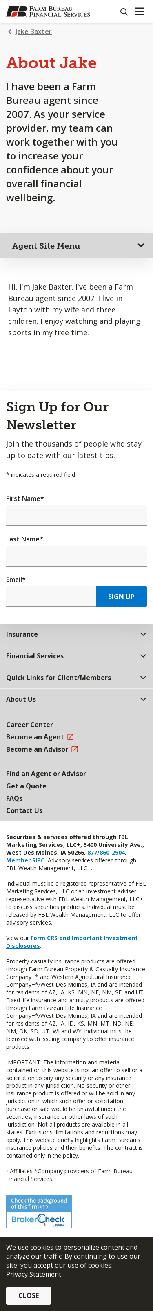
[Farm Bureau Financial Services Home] (48, 11)
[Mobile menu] (139, 11)
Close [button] (28, 1295)
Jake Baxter (34, 31)
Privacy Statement (33, 1274)
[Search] (123, 11)
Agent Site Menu (46, 246)
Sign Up (121, 596)
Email (16, 579)
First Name (25, 498)
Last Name (24, 538)
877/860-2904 (105, 852)
